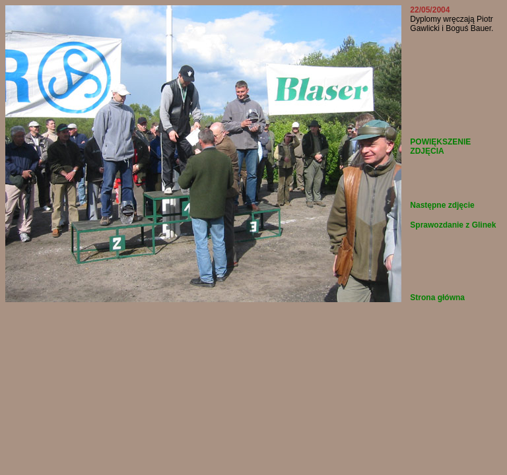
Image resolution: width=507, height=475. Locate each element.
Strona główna (437, 297)
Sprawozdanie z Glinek (453, 225)
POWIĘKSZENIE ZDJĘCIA (440, 146)
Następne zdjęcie (442, 205)
